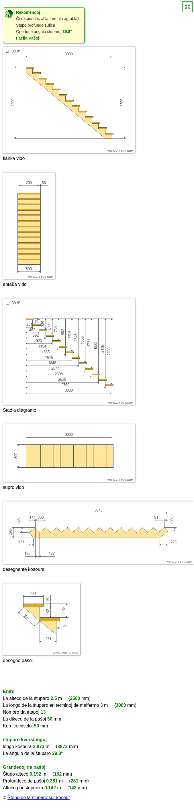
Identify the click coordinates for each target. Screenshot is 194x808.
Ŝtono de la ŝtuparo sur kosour (38, 797)
